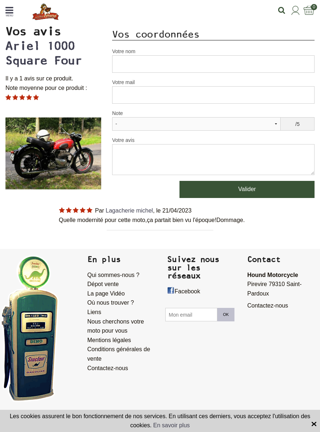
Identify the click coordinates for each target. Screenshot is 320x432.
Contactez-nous (107, 368)
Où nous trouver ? (110, 303)
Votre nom (123, 51)
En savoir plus (171, 425)
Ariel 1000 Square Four (43, 53)
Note (117, 113)
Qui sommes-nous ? (113, 275)
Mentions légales (109, 340)
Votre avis (123, 140)
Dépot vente (103, 284)
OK (226, 314)
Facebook (187, 291)
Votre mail (123, 82)
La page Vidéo (106, 293)
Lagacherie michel (129, 210)
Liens (94, 312)
